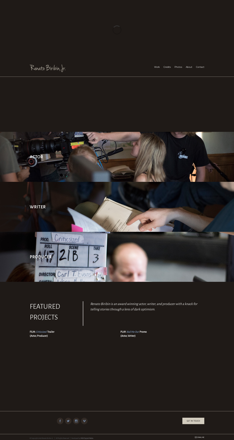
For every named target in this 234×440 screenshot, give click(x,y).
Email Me (199, 437)
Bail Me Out (133, 332)
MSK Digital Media (87, 438)
